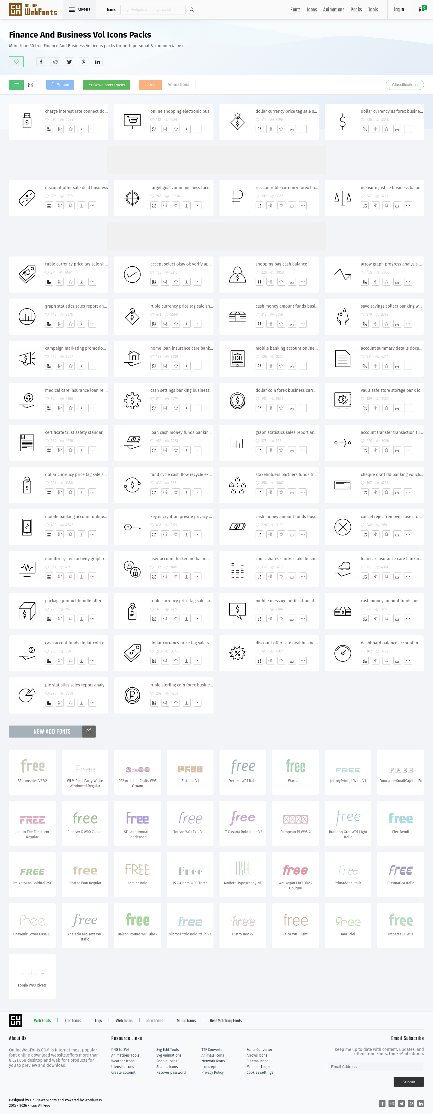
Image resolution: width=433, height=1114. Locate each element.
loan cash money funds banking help (181, 432)
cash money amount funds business (287, 306)
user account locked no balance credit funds (181, 558)
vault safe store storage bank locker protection (392, 390)
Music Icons (186, 1021)
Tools (373, 10)
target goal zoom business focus (180, 187)
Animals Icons (212, 1055)
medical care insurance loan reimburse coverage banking (76, 390)
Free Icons (73, 1021)
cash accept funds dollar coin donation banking (76, 643)
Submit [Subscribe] (409, 1082)
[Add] (49, 129)
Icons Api (208, 1067)
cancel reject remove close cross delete (392, 516)
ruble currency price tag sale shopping (76, 264)
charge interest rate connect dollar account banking (76, 111)
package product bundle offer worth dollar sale (76, 600)
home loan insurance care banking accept (181, 348)
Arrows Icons (257, 1055)
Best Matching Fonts (226, 1021)
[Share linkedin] (98, 61)
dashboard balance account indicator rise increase (392, 643)
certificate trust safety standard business (76, 432)
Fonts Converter (259, 1050)
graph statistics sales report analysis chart (76, 306)
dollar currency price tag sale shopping (287, 111)
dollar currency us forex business (392, 111)
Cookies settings (260, 1072)
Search (192, 9)
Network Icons (213, 1061)
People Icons (166, 1061)
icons (111, 10)
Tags (98, 1021)
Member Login (258, 1067)
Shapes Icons (167, 1067)
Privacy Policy (212, 1072)
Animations (334, 10)
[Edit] (60, 129)
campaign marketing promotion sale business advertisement (76, 348)
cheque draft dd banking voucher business (392, 474)
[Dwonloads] (81, 129)
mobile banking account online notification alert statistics (76, 516)
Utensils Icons (122, 1067)
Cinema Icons (257, 1061)
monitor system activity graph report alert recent (76, 558)
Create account (123, 1072)
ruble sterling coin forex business (181, 685)
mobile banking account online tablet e (287, 348)
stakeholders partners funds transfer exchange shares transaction (287, 474)
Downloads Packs (109, 85)
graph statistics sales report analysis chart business (287, 432)
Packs (356, 10)
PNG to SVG (120, 1050)
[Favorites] (71, 129)
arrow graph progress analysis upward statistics (392, 264)
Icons (312, 10)
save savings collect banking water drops (392, 306)
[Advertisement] (314, 47)
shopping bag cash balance (281, 264)
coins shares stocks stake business (287, 558)
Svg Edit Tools (167, 1050)
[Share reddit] (55, 61)
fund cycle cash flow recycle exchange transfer (181, 474)
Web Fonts (42, 1021)
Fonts (295, 10)
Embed (63, 84)
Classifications (405, 84)
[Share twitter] (69, 61)
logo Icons (154, 1021)
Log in (399, 9)
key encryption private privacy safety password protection (181, 516)
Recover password (171, 1072)
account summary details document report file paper (392, 348)
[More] (92, 129)
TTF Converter (212, 1050)
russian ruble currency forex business (287, 187)
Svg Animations (168, 1055)
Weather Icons (122, 1061)
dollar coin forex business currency (287, 390)
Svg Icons (36, 10)
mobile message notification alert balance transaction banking (287, 600)
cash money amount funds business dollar (287, 516)
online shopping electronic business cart (181, 111)
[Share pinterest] (83, 61)
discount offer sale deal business (76, 187)
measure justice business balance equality (392, 187)
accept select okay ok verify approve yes (181, 264)
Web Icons (124, 1021)
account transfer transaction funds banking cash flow (392, 432)
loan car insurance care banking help (392, 558)
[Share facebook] (41, 61)
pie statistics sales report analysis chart (76, 685)
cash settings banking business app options (181, 390)
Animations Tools (125, 1055)
